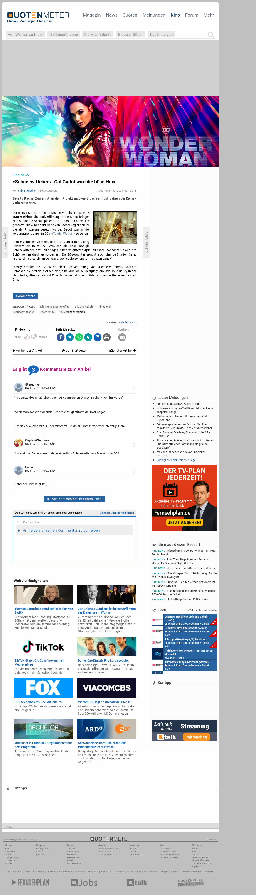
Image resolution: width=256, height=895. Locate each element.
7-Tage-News (11, 857)
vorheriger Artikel (27, 350)
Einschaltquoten (97, 871)
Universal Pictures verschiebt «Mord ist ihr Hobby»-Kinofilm (183, 583)
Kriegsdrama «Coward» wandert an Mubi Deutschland (184, 552)
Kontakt (195, 854)
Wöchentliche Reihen (108, 848)
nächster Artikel (122, 350)
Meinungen (154, 15)
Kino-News (165, 848)
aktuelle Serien (152, 871)
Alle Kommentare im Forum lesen (74, 499)
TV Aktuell (26, 871)
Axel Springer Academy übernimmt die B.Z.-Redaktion (183, 434)
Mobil (8, 854)
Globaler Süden (131, 34)
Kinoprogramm (168, 871)
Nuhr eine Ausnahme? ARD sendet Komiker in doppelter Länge (185, 410)
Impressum (197, 866)
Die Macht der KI (98, 34)
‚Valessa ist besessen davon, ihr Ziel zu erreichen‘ (181, 453)
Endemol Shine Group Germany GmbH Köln (184, 619)
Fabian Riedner (27, 190)
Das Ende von (161, 34)
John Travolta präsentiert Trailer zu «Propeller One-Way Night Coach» (181, 561)
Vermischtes (73, 851)
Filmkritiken (57, 871)
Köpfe (70, 860)
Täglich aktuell (105, 854)
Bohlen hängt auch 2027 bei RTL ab (178, 404)
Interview (40, 854)
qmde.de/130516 (127, 322)
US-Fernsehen (74, 863)
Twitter (8, 863)
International (73, 857)
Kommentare (25, 296)
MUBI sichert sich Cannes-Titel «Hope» (183, 568)
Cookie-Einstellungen (202, 863)
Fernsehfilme (137, 871)
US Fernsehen (71, 871)
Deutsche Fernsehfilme (188, 871)
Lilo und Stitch (84, 306)
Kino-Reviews (136, 854)
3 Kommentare (48, 190)
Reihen (39, 851)
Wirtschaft (72, 854)
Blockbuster (123, 871)
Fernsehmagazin (41, 871)
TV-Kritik (133, 851)
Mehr (209, 15)
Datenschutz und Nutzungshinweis (200, 859)
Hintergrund (42, 848)
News (112, 15)
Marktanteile (104, 851)
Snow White (47, 312)
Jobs (194, 851)
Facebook (10, 860)
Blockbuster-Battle (169, 857)
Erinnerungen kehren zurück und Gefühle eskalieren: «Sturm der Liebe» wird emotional (184, 426)
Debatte (133, 848)
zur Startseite (74, 350)
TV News (83, 871)
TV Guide (111, 871)
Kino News (14, 871)
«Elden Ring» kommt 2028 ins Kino (180, 599)
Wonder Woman (72, 312)
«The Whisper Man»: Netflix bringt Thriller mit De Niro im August (184, 575)
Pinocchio (104, 306)
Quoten (130, 15)
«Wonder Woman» (63, 234)
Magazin (92, 15)
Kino (175, 15)
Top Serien (206, 871)
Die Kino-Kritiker (168, 851)
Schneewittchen (24, 312)
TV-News (71, 848)
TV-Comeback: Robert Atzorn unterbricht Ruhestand (182, 418)
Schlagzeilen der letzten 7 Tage (176, 460)
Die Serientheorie (63, 34)
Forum (191, 15)
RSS (7, 848)
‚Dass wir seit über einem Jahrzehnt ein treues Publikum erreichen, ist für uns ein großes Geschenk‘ (185, 443)
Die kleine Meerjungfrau (54, 306)
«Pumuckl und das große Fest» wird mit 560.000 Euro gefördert (183, 592)
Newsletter (10, 851)
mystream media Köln (183, 653)
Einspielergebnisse (169, 854)
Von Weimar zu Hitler (25, 34)
